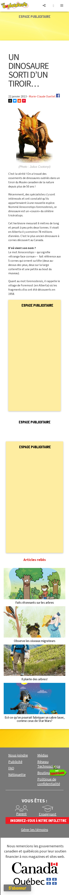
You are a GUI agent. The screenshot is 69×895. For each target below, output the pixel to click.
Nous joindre (18, 755)
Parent (21, 814)
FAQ (11, 768)
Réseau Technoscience (48, 764)
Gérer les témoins (34, 830)
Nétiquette (17, 774)
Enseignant (47, 814)
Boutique (44, 772)
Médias (42, 755)
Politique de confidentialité (48, 782)
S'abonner (17, 888)
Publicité (15, 761)
